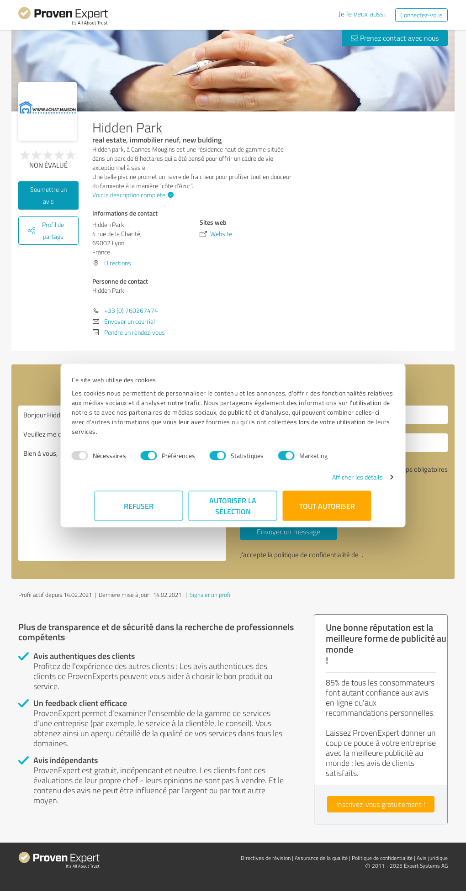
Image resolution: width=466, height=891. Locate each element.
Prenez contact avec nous (395, 38)
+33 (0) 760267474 (131, 310)
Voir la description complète (131, 194)
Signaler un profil (211, 594)
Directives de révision (266, 858)
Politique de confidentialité (382, 858)
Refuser (139, 506)
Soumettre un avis (48, 195)
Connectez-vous (421, 15)
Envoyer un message (288, 532)
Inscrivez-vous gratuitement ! (380, 804)
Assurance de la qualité (321, 858)
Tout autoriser (327, 506)
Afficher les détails (334, 477)
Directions (117, 262)
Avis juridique (432, 858)
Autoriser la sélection (233, 506)
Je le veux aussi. (362, 14)
